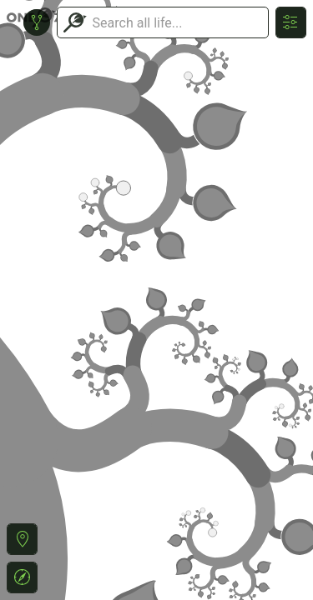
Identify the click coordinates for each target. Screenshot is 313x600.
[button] (22, 539)
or (156, 300)
